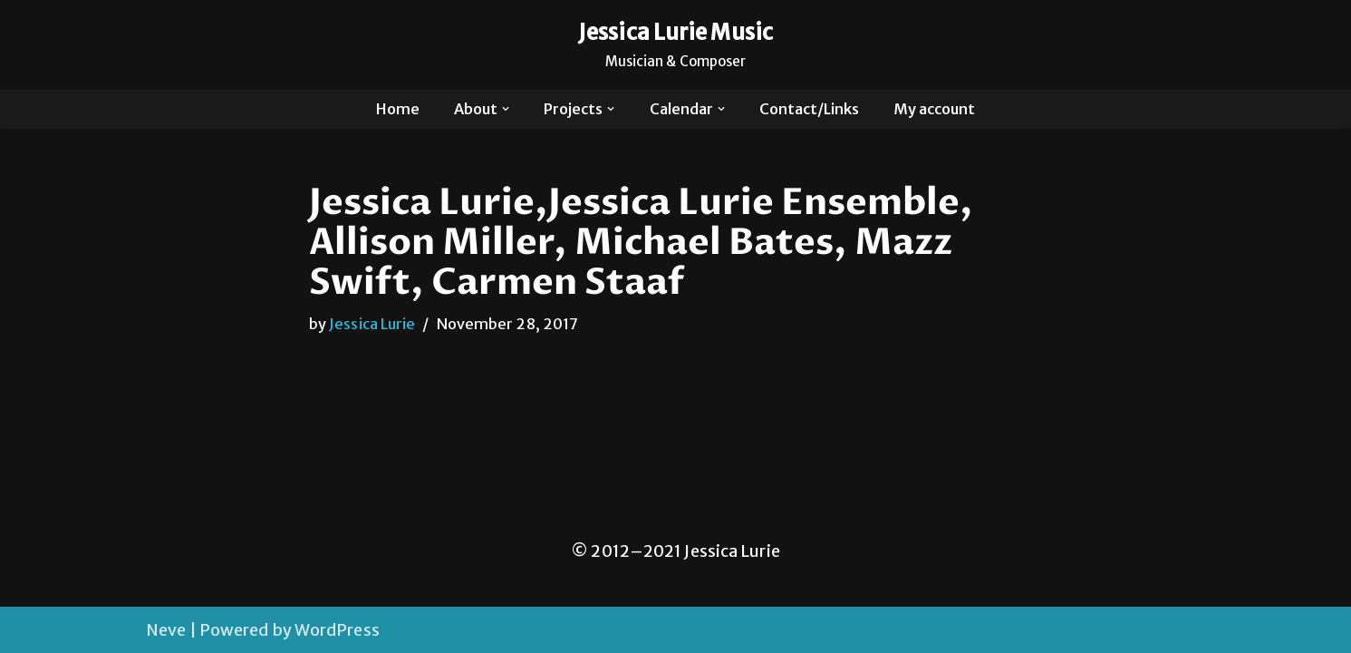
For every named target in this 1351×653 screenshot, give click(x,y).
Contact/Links (809, 109)
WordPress (337, 629)
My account (934, 109)
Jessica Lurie (372, 324)
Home (398, 109)
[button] (505, 108)
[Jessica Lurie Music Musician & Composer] (675, 44)
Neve (166, 629)
